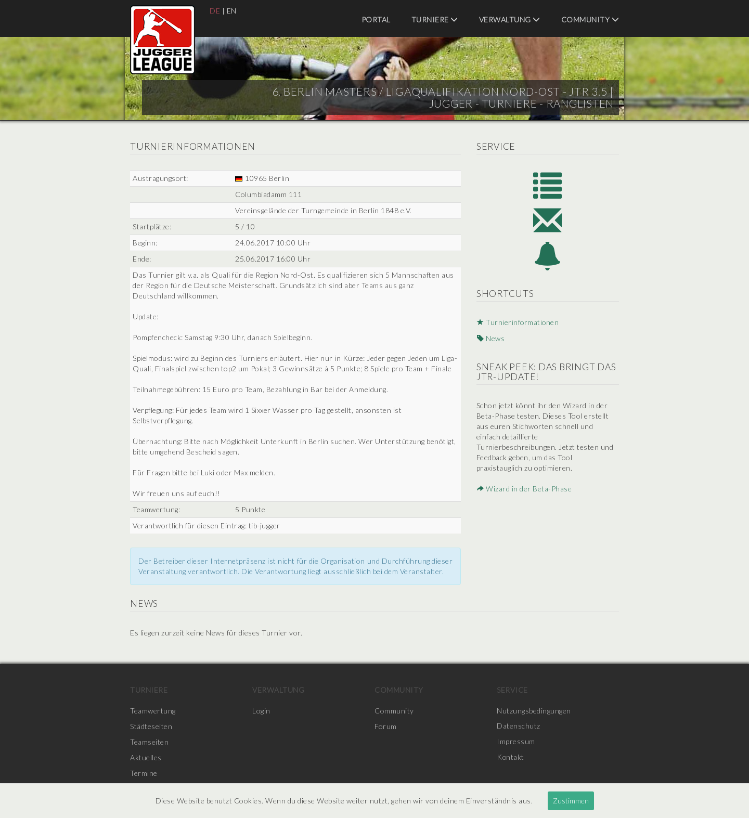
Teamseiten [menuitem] (149, 741)
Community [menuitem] (590, 19)
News (490, 339)
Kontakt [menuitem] (511, 757)
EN (232, 10)
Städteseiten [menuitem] (151, 726)
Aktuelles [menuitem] (146, 757)
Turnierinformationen (518, 323)
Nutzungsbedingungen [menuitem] (534, 710)
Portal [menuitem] (376, 19)
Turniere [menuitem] (434, 19)
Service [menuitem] (512, 689)
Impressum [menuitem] (516, 741)
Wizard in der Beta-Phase (524, 489)
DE (215, 10)
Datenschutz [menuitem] (518, 726)
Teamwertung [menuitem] (153, 710)
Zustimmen (571, 800)
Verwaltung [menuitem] (509, 19)
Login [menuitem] (261, 710)
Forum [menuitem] (385, 726)
